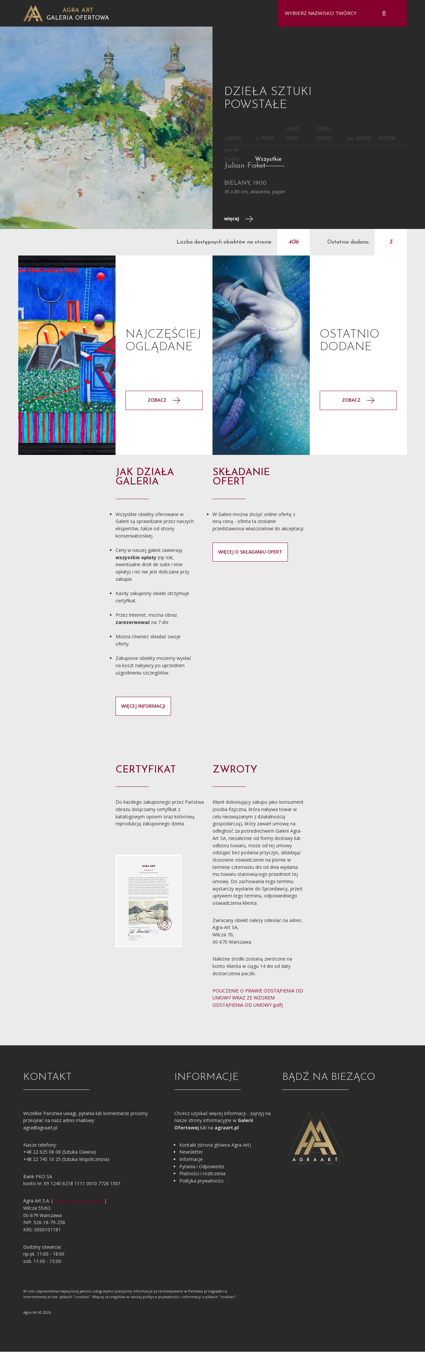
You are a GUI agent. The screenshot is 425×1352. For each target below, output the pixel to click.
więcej (238, 219)
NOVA (387, 139)
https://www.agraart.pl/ (79, 1201)
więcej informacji (143, 706)
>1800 (232, 139)
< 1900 (264, 139)
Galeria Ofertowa (77, 18)
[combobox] (338, 13)
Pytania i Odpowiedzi (201, 1167)
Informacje (191, 1160)
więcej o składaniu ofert (250, 552)
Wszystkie (268, 159)
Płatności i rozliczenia (202, 1174)
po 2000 (359, 139)
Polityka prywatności (201, 1181)
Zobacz (358, 400)
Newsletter (191, 1152)
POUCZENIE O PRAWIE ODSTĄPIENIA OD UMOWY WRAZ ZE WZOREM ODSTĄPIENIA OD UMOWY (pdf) (257, 998)
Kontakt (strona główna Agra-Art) (215, 1145)
